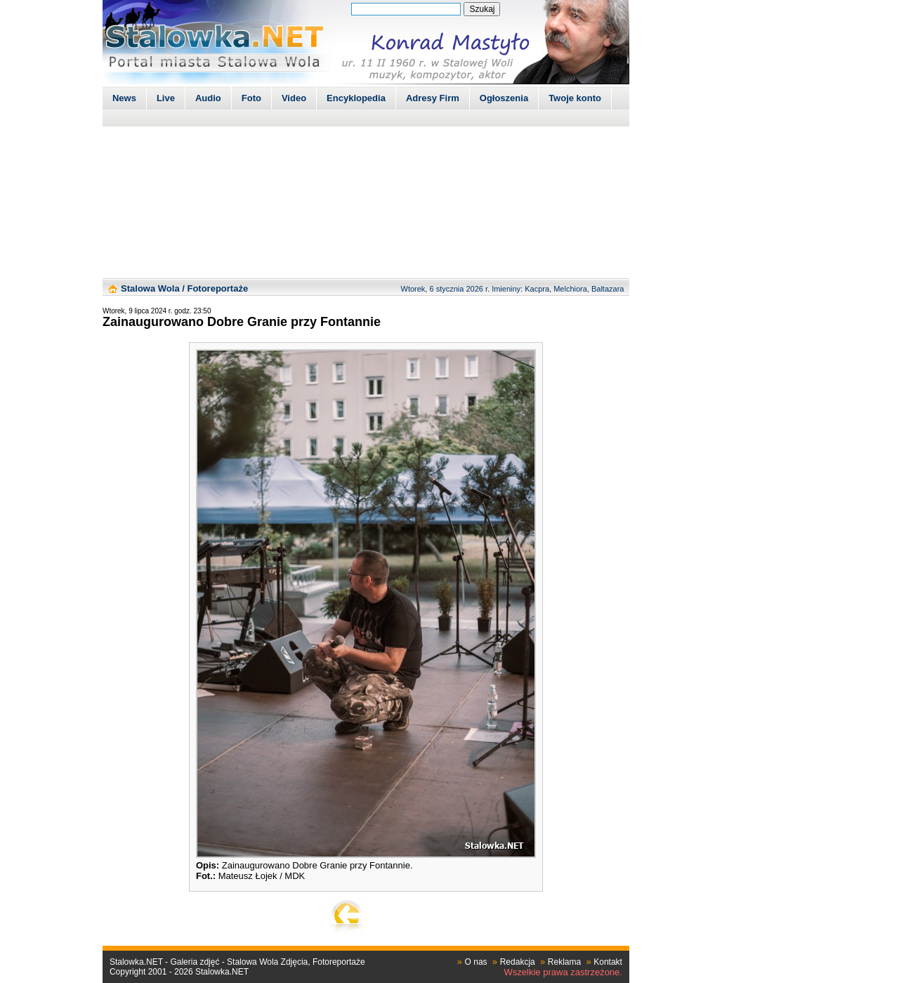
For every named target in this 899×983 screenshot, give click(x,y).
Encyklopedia (356, 98)
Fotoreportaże (217, 288)
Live (166, 98)
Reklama (564, 962)
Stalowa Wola (150, 288)
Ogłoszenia (504, 98)
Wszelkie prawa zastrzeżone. (563, 972)
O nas (476, 962)
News (124, 98)
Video (294, 98)
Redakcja (517, 962)
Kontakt (607, 962)
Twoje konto (575, 98)
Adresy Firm (432, 98)
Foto (251, 98)
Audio (208, 98)
